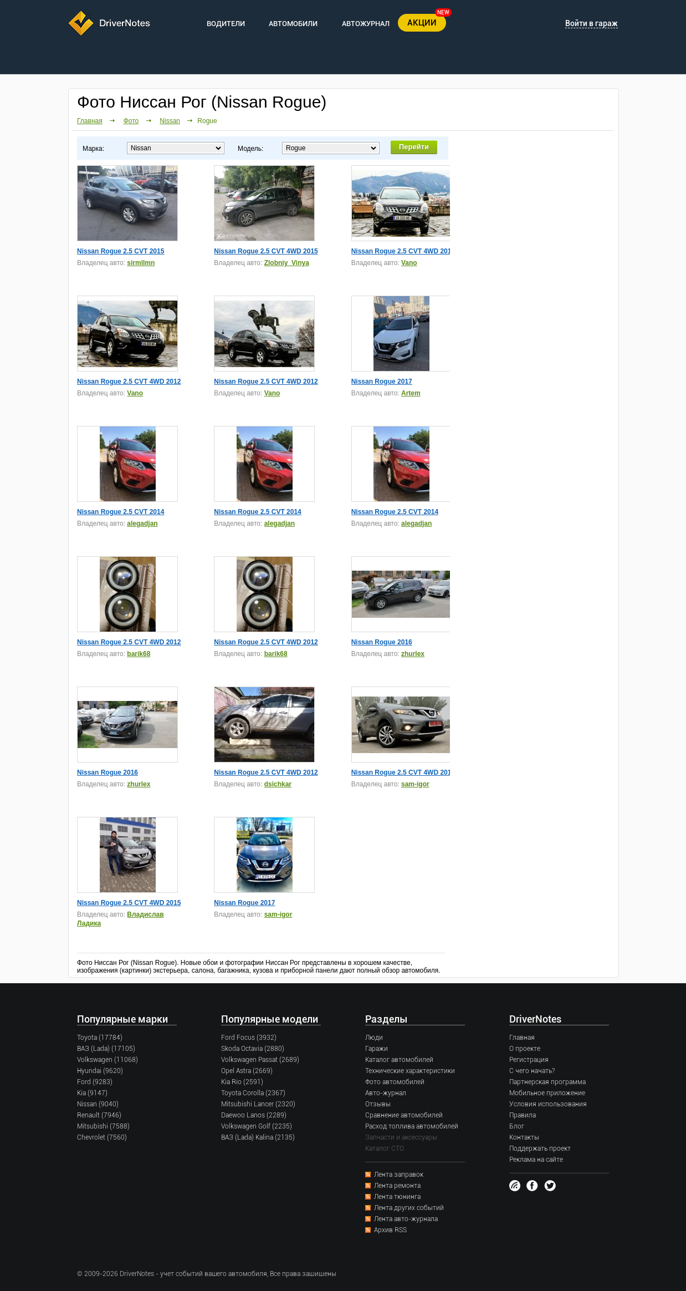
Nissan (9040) (98, 1104)
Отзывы (378, 1104)
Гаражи (376, 1049)
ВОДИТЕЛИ (226, 23)
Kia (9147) (92, 1093)
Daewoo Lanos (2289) (253, 1115)
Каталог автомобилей (399, 1060)
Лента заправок (398, 1174)
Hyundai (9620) (100, 1071)
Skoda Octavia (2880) (252, 1049)
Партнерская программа (547, 1082)
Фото (131, 121)
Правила (522, 1115)
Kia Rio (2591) (242, 1082)
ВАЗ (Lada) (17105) (106, 1049)
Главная (90, 121)
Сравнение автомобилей (404, 1115)
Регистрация (529, 1060)
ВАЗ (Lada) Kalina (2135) (258, 1137)
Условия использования (548, 1104)
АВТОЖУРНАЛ (366, 23)
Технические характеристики (410, 1071)
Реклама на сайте (536, 1159)
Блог (516, 1126)
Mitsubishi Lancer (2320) (258, 1104)
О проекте (524, 1049)
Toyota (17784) (99, 1037)
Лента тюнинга (397, 1197)
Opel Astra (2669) (247, 1071)
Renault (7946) (99, 1115)
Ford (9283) (94, 1082)
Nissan (170, 121)
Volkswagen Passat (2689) (260, 1060)
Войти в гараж (591, 23)
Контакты (524, 1137)
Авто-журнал (385, 1093)
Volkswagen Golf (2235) (256, 1126)
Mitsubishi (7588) (103, 1126)
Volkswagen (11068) (107, 1060)
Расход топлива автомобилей (411, 1126)
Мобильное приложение (547, 1093)
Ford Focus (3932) (249, 1037)
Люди (374, 1037)
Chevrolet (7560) (102, 1137)
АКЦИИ (422, 23)
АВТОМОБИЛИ (293, 23)
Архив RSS (390, 1230)
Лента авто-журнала (406, 1219)
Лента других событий (409, 1208)
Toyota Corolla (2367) (253, 1093)
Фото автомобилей (394, 1082)
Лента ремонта (397, 1186)
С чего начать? (532, 1071)
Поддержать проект (540, 1148)
